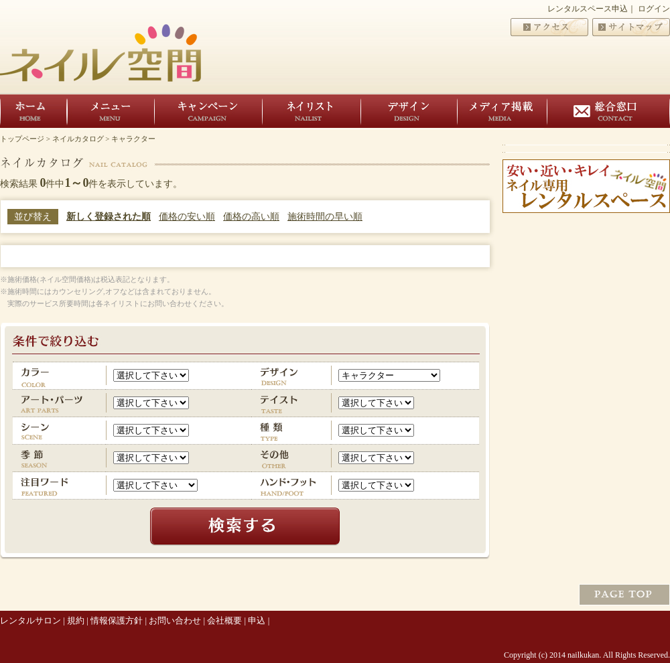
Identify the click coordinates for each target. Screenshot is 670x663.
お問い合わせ (175, 620)
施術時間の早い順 (324, 217)
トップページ (22, 139)
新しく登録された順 (108, 217)
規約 (75, 620)
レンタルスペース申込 (587, 8)
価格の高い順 (251, 217)
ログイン (654, 8)
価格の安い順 (187, 217)
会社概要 (224, 620)
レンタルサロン (30, 620)
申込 (256, 620)
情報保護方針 (116, 620)
